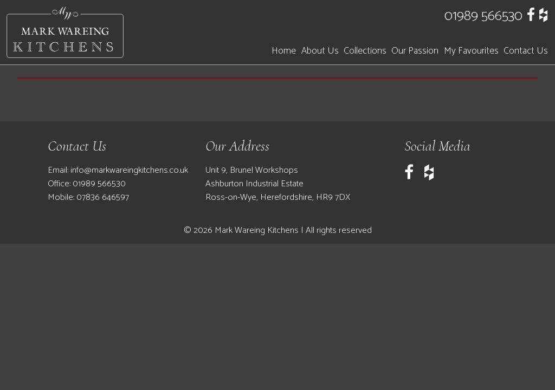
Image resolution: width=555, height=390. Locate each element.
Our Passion (414, 51)
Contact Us (526, 51)
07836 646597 (102, 197)
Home (284, 51)
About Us (320, 51)
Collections (365, 51)
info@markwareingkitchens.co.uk (129, 170)
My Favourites (471, 51)
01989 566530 (483, 16)
